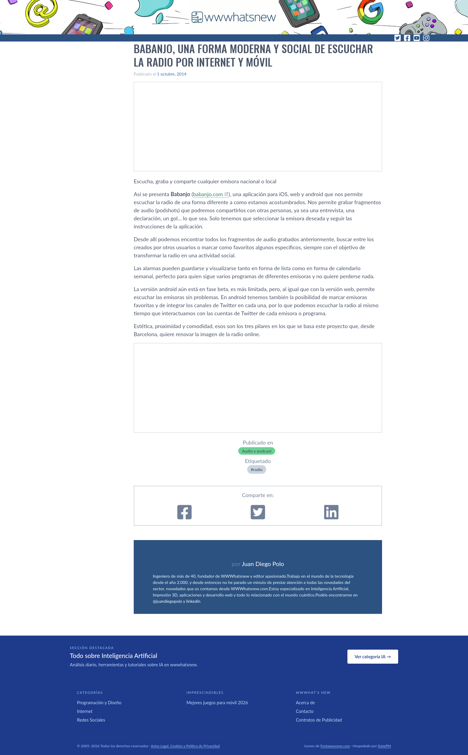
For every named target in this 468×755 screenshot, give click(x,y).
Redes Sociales (91, 719)
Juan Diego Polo (263, 563)
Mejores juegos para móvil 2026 (217, 702)
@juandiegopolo (167, 601)
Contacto (304, 711)
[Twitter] (397, 37)
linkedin (193, 601)
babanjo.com (208, 194)
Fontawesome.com (335, 746)
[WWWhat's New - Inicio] (234, 17)
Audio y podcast (256, 450)
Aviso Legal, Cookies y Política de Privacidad (185, 746)
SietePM (384, 746)
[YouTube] (416, 37)
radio (257, 469)
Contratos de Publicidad (319, 719)
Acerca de (305, 702)
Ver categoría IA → (373, 656)
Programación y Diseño (99, 702)
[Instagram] (426, 37)
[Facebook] (407, 37)
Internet (85, 711)
